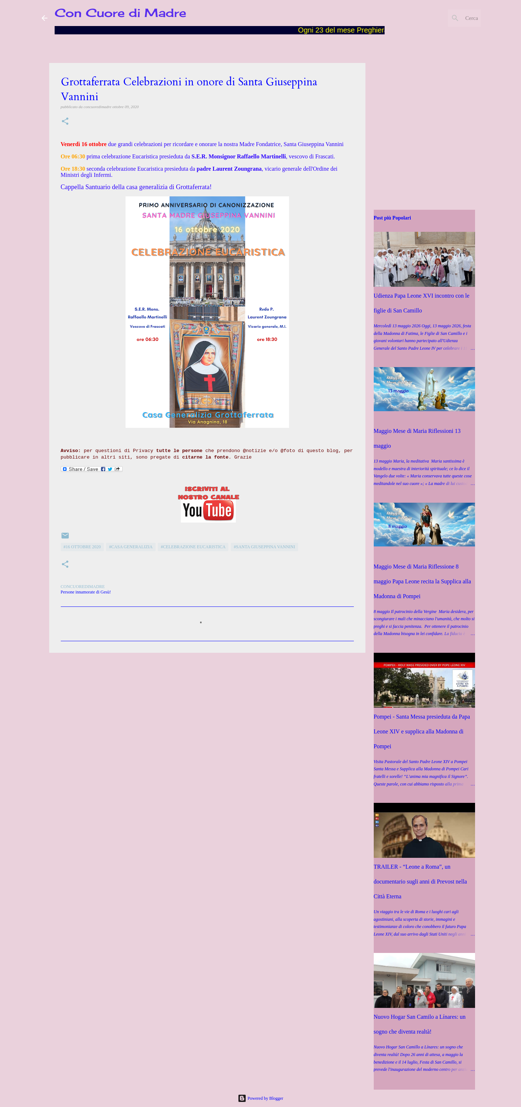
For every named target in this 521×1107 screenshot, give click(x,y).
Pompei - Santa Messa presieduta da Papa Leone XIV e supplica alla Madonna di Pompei (422, 731)
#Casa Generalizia (130, 546)
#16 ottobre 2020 (82, 546)
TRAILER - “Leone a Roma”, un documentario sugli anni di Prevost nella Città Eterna (420, 881)
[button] (65, 122)
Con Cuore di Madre (120, 13)
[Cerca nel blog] (443, 18)
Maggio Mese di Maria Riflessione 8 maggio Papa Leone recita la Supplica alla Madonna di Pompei (422, 581)
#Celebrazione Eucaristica (193, 546)
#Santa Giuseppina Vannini (264, 546)
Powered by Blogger (260, 1098)
